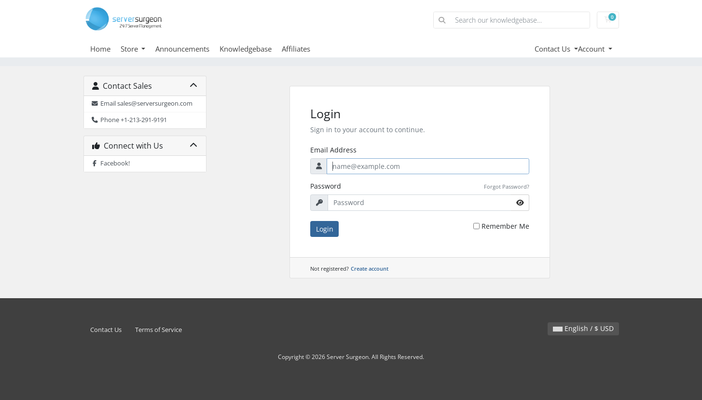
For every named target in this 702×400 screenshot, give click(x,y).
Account (592, 49)
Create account (369, 268)
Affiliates (296, 49)
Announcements (182, 49)
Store (130, 49)
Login (324, 229)
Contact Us (553, 49)
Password (325, 186)
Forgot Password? (506, 186)
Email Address (333, 149)
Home (100, 49)
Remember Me (505, 226)
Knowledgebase (246, 49)
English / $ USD (583, 328)
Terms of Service (158, 330)
